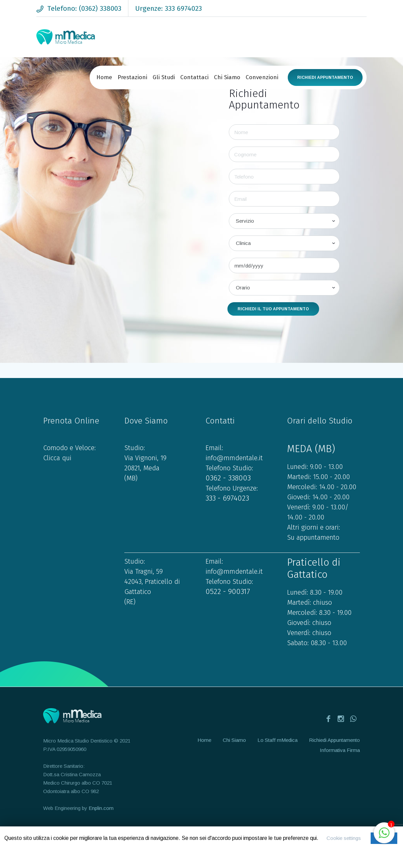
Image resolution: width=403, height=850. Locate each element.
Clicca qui (57, 458)
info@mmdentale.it (234, 458)
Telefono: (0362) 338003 (84, 8)
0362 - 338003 (228, 477)
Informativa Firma (340, 750)
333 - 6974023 (227, 498)
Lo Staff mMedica (277, 740)
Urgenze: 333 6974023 (168, 8)
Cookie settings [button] (344, 838)
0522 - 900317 (228, 591)
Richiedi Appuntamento (325, 77)
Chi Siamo (234, 740)
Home (204, 740)
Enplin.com (101, 808)
